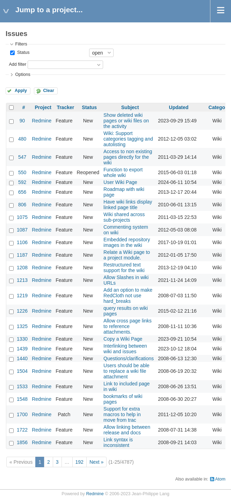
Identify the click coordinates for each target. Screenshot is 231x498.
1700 (22, 414)
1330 (22, 339)
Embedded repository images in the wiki (126, 242)
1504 (22, 371)
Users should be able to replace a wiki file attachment (126, 371)
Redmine (41, 120)
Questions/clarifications (128, 358)
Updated (178, 107)
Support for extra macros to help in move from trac (122, 414)
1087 (22, 230)
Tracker (65, 107)
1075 (22, 217)
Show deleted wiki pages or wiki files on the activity (126, 120)
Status (22, 52)
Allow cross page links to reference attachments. (127, 326)
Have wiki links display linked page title (127, 204)
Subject (130, 107)
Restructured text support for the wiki (124, 267)
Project (43, 107)
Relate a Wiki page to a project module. (126, 255)
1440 (22, 358)
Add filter (17, 64)
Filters (21, 44)
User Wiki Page (120, 182)
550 (22, 172)
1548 (22, 399)
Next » (96, 462)
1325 (22, 326)
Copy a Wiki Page (122, 339)
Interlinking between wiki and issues (125, 348)
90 (22, 120)
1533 (22, 386)
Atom (220, 479)
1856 (22, 442)
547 (22, 157)
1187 (22, 255)
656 (22, 192)
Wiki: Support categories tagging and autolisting (128, 138)
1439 (22, 348)
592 (22, 182)
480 (22, 139)
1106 (22, 242)
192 (79, 462)
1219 (22, 295)
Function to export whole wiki (123, 172)
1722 (22, 430)
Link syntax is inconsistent (118, 442)
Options (22, 74)
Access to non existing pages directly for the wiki (127, 157)
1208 (22, 267)
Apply (21, 90)
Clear (48, 90)
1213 (22, 280)
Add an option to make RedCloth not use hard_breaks (127, 295)
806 (22, 204)
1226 (22, 311)
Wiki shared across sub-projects (124, 217)
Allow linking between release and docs (126, 429)
